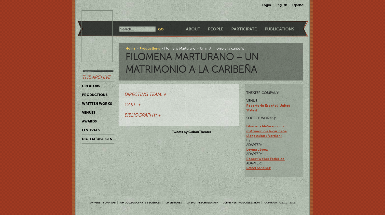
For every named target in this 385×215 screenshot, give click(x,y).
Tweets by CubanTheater (191, 132)
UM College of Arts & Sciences (140, 202)
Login (266, 5)
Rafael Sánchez (258, 168)
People (215, 29)
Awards (89, 121)
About (193, 29)
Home (130, 48)
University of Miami (103, 202)
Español (298, 5)
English (281, 5)
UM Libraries (173, 202)
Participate (244, 29)
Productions (95, 95)
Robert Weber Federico (265, 159)
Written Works (97, 104)
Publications (279, 29)
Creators (91, 86)
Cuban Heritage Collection (241, 202)
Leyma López (257, 149)
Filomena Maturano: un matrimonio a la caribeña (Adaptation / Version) (266, 131)
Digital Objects (97, 139)
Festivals (91, 130)
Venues (88, 112)
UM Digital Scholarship (202, 202)
